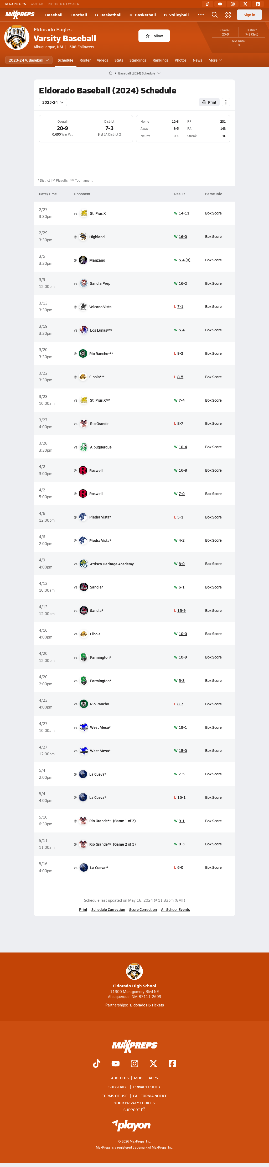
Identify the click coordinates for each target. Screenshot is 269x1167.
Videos (102, 60)
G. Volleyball (176, 15)
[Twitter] (245, 4)
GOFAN (37, 4)
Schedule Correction (108, 909)
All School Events (175, 909)
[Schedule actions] (226, 102)
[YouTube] (220, 4)
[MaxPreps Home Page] (111, 73)
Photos (181, 60)
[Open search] (214, 15)
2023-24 (53, 102)
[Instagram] (233, 4)
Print (83, 909)
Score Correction (143, 909)
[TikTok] (207, 4)
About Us (120, 1077)
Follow (154, 35)
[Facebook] (258, 4)
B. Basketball (108, 15)
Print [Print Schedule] (209, 102)
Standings (138, 60)
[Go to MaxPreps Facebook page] (172, 1064)
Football (78, 15)
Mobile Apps (146, 1077)
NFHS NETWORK (64, 4)
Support (134, 1109)
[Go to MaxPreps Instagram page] (134, 1064)
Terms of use (115, 1096)
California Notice (150, 1096)
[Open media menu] (228, 15)
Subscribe (118, 1086)
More (215, 60)
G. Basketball (143, 15)
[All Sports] (201, 15)
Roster (85, 60)
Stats (119, 60)
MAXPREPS (16, 4)
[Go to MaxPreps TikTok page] (96, 1064)
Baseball (54, 15)
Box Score (213, 213)
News (197, 60)
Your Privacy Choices (134, 1102)
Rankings (160, 60)
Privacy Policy (147, 1086)
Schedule (65, 60)
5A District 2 (112, 134)
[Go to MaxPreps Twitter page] (153, 1064)
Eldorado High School (134, 976)
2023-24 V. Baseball (29, 60)
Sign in (249, 14)
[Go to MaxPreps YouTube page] (115, 1064)
